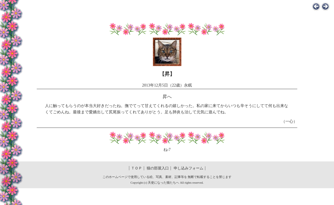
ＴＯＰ (136, 168)
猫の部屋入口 (158, 168)
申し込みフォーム (188, 168)
